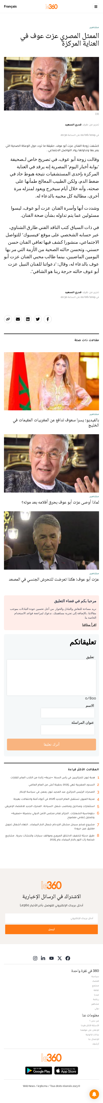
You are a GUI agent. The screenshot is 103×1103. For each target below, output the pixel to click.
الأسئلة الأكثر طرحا (90, 1025)
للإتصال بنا (93, 1039)
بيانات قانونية (92, 1034)
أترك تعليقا (51, 744)
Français (10, 6)
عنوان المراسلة (82, 722)
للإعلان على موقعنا (89, 1030)
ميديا (96, 994)
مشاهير (94, 27)
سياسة (95, 976)
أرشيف (95, 1043)
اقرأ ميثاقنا (89, 625)
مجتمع (95, 985)
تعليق (90, 657)
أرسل (51, 929)
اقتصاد (95, 981)
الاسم (90, 705)
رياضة (96, 999)
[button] (94, 1094)
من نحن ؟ (94, 1020)
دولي (97, 1008)
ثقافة (96, 990)
